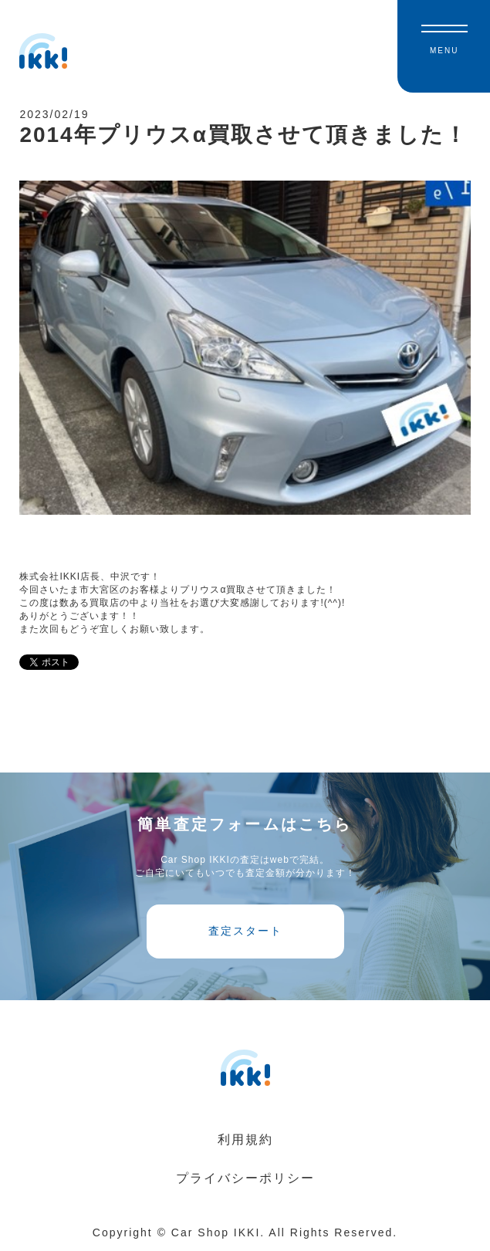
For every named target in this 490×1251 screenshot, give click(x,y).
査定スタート (245, 931)
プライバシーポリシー (245, 1178)
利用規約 (245, 1139)
